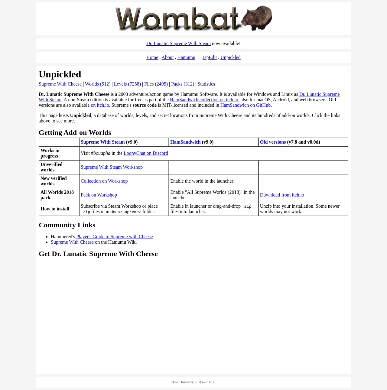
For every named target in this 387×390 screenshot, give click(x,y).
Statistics (206, 83)
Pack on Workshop (99, 194)
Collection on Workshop (104, 181)
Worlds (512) (97, 83)
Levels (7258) (127, 83)
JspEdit (210, 57)
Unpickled (230, 57)
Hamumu (186, 57)
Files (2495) (156, 83)
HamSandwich (185, 142)
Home (152, 57)
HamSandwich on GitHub (245, 105)
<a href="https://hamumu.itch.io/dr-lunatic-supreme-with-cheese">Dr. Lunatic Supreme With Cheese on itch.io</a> (271, 345)
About (167, 57)
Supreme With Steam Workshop (112, 167)
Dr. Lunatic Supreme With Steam (178, 43)
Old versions (273, 142)
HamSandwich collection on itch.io (204, 99)
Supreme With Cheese (60, 83)
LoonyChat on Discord (146, 153)
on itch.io (100, 105)
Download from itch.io (282, 194)
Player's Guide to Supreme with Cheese (114, 236)
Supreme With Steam (103, 142)
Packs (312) (182, 83)
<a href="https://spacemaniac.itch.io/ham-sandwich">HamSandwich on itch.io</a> (115, 345)
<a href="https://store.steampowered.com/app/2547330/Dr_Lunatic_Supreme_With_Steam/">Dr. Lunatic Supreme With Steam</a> (193, 289)
